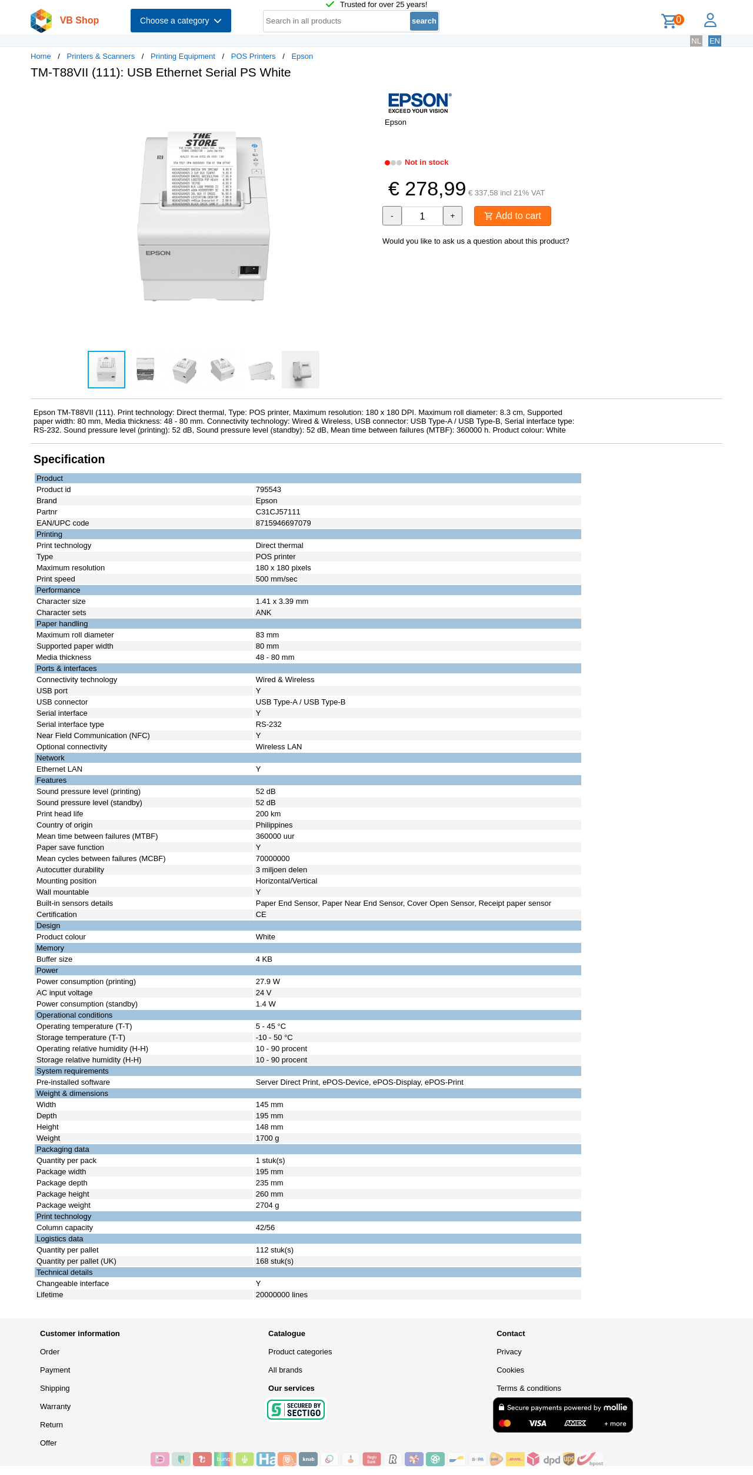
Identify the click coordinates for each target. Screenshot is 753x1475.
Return (51, 1424)
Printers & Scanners (101, 56)
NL (696, 40)
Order (49, 1351)
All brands (285, 1370)
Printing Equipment (183, 56)
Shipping (55, 1388)
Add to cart (512, 216)
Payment (55, 1370)
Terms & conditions (529, 1388)
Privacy (509, 1351)
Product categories (300, 1351)
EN (714, 40)
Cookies (510, 1370)
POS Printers (253, 56)
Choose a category (181, 20)
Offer (48, 1443)
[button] (365, 100)
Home (41, 56)
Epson (302, 56)
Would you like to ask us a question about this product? (475, 241)
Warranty (55, 1406)
